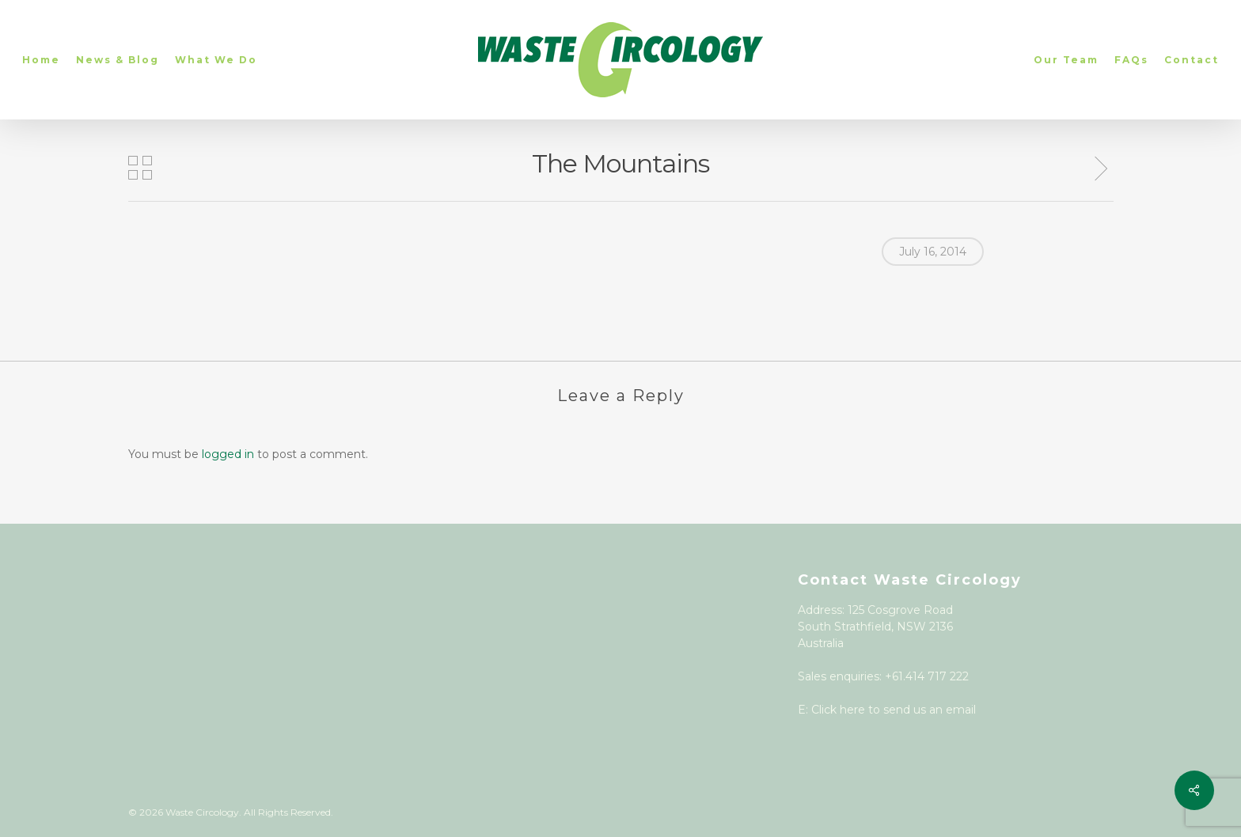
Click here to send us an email (893, 710)
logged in (228, 454)
